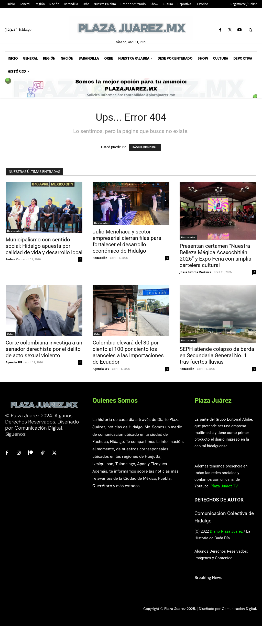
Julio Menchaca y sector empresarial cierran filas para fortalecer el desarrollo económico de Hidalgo (127, 241)
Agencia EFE (14, 362)
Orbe (10, 334)
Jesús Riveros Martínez (195, 272)
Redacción (13, 259)
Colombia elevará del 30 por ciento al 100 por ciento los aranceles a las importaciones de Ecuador (128, 352)
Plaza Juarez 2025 (179, 608)
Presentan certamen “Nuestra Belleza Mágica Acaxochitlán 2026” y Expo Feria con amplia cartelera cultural (215, 255)
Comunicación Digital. (239, 608)
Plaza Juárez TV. (224, 486)
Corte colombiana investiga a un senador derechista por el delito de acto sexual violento (44, 349)
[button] (250, 30)
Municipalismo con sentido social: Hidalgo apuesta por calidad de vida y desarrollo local (44, 246)
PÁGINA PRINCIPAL (145, 147)
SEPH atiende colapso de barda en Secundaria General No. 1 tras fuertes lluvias (217, 355)
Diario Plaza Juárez (226, 531)
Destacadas (14, 231)
